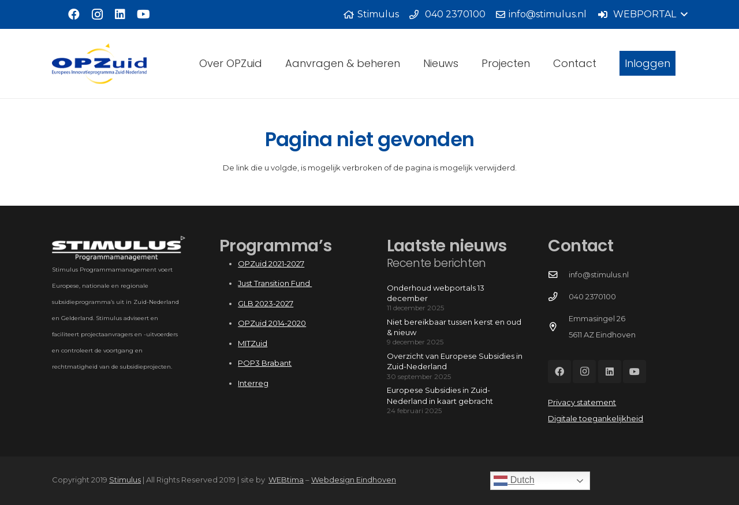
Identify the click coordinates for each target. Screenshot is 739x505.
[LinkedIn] (120, 14)
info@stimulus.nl (599, 274)
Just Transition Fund (275, 283)
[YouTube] (143, 14)
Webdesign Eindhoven (353, 479)
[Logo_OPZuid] (99, 63)
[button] (642, 14)
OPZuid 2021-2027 (271, 263)
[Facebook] (73, 14)
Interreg (253, 383)
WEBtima (286, 479)
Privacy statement (582, 402)
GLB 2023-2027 (265, 303)
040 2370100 (592, 296)
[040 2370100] (558, 297)
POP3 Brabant (265, 362)
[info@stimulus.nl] (558, 275)
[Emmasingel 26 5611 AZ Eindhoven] (558, 327)
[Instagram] (97, 14)
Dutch (514, 481)
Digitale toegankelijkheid (595, 418)
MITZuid (252, 343)
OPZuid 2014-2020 (272, 323)
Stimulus (125, 479)
